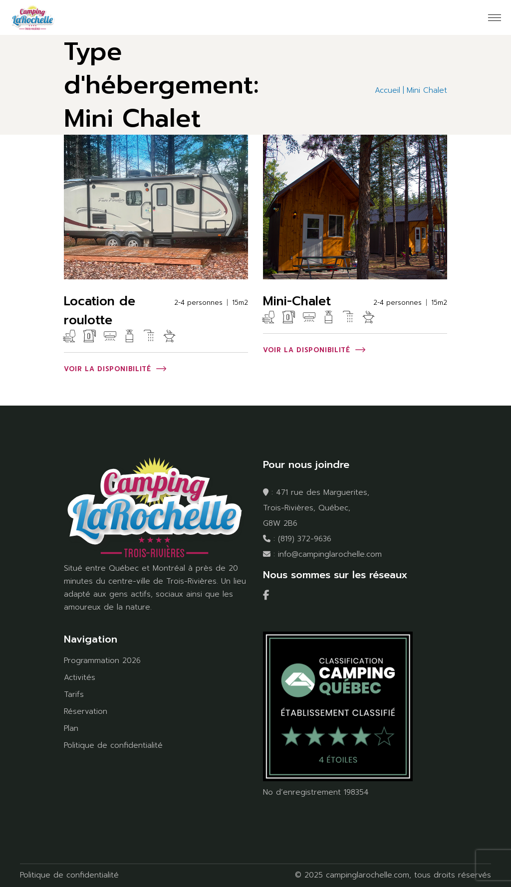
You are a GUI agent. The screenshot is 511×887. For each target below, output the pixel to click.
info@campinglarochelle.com (330, 554)
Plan (71, 728)
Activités (79, 677)
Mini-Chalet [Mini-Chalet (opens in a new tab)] (297, 301)
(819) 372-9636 (304, 538)
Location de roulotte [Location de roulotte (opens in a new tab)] (99, 311)
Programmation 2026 (102, 660)
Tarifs (74, 694)
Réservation (85, 711)
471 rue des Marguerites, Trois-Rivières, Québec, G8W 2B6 (316, 508)
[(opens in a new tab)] (156, 207)
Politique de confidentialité (113, 745)
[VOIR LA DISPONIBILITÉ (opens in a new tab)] (115, 369)
